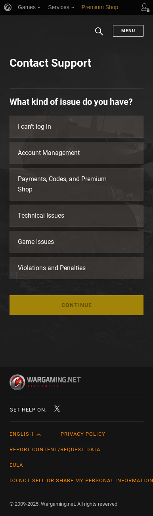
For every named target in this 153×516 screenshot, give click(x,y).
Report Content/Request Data (55, 449)
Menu (128, 30)
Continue (76, 305)
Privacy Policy (83, 434)
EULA (16, 465)
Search (99, 35)
